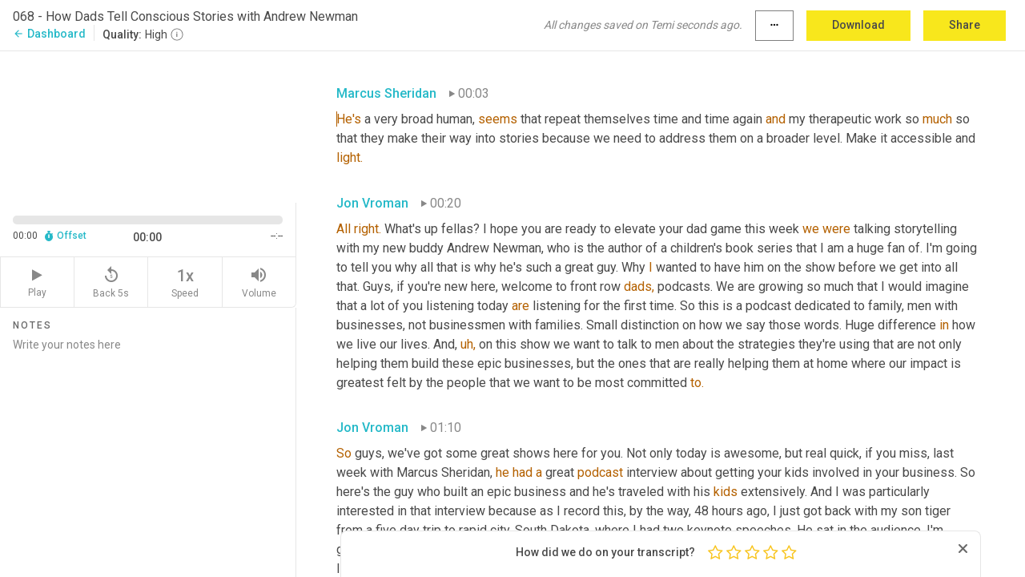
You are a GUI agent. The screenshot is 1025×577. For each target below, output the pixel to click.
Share (964, 24)
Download (858, 24)
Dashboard (49, 33)
